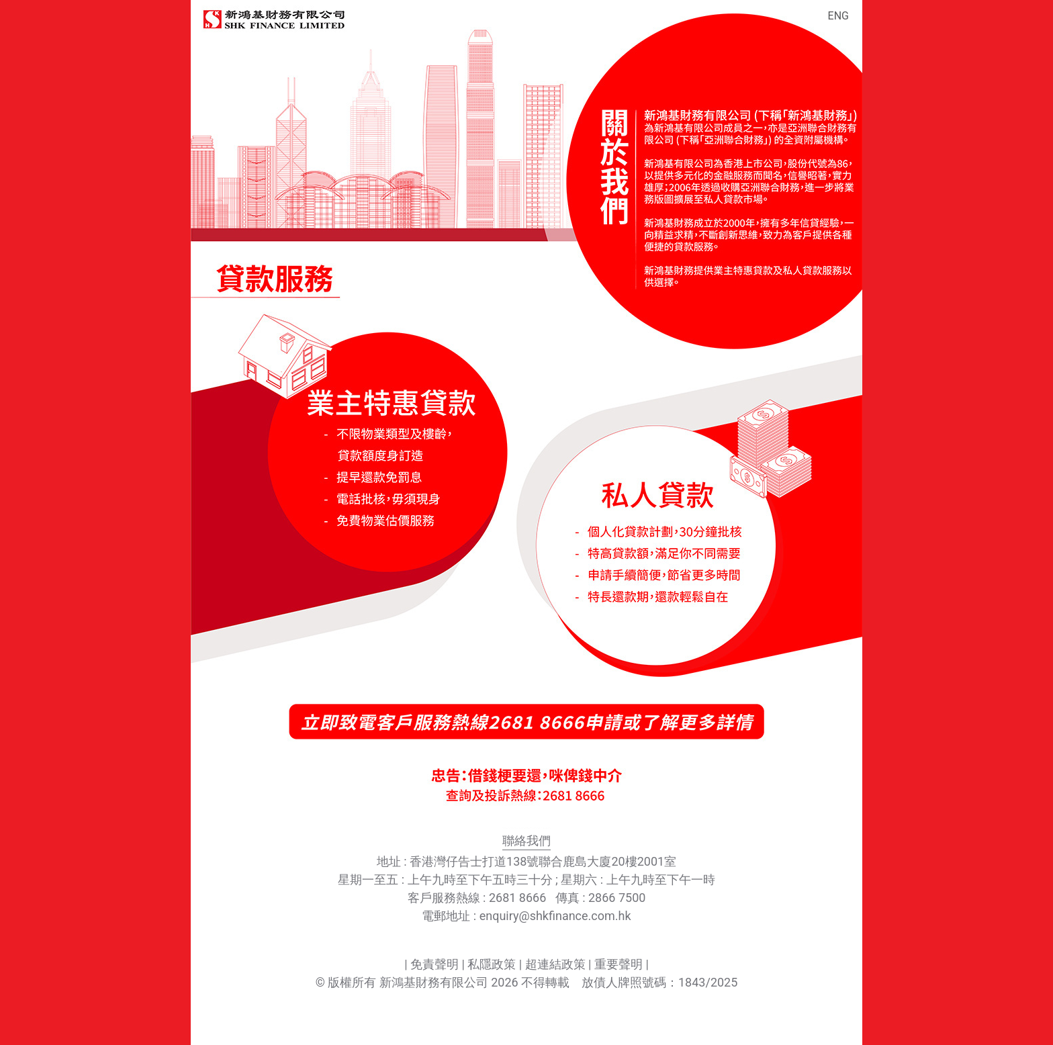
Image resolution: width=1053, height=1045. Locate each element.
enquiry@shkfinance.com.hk (555, 916)
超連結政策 (555, 964)
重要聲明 (618, 964)
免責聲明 (434, 964)
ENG (838, 16)
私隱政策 (491, 964)
